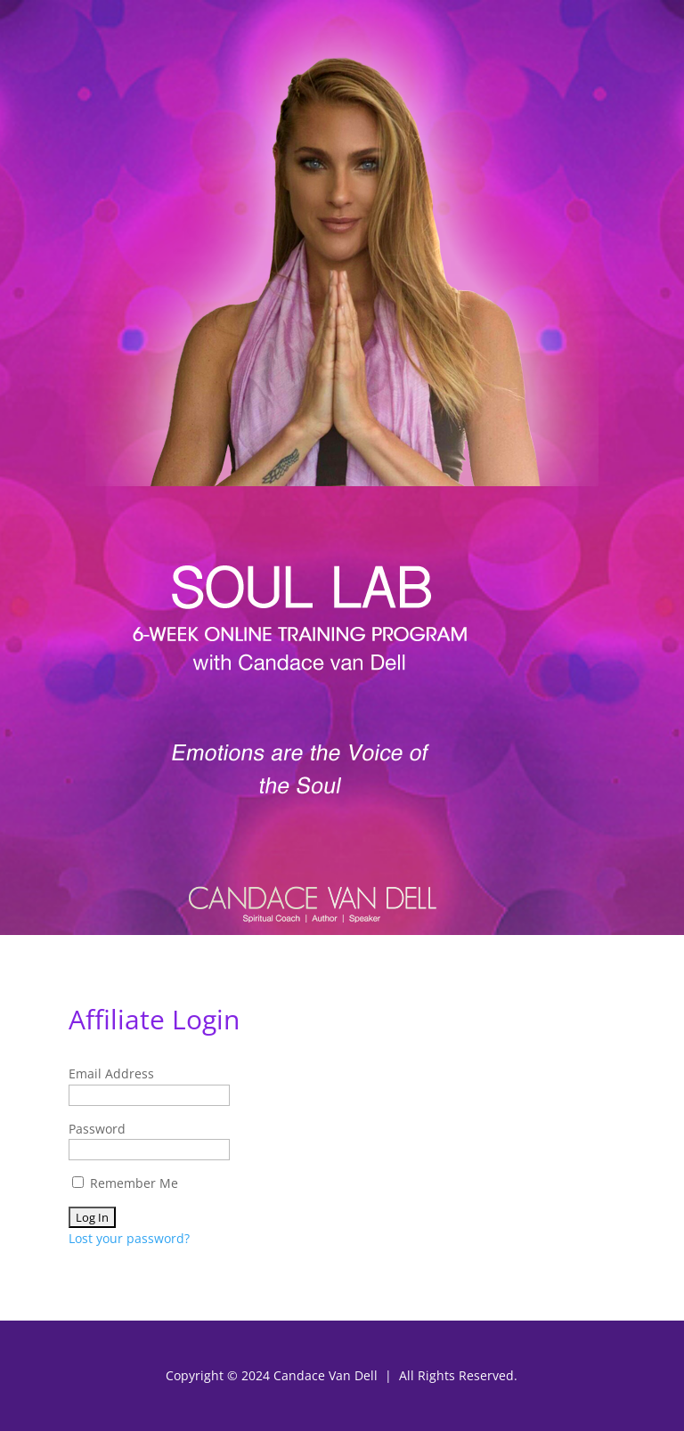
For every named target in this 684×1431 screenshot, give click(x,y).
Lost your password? (129, 1238)
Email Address (111, 1073)
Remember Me (125, 1183)
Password (97, 1128)
